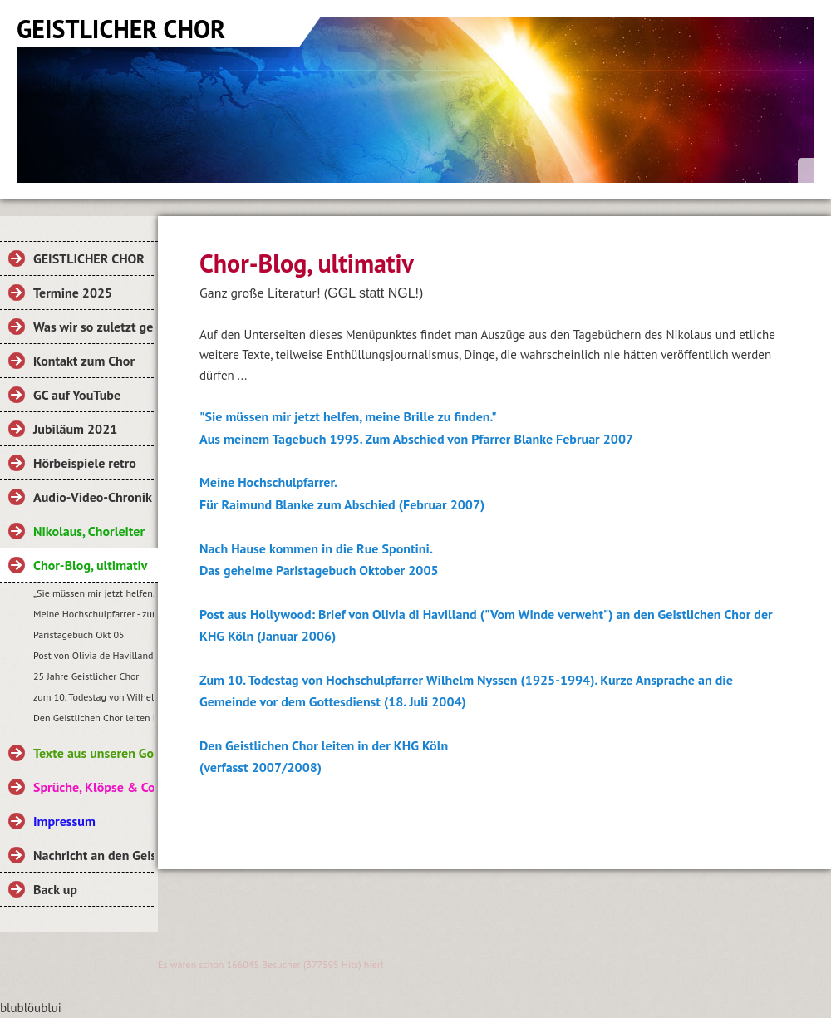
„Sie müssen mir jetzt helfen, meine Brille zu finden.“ (93, 593)
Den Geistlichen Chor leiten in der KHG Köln (93, 717)
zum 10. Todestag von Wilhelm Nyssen (93, 697)
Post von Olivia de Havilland (93, 655)
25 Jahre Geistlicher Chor (86, 676)
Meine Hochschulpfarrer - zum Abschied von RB (93, 613)
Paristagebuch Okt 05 (79, 634)
